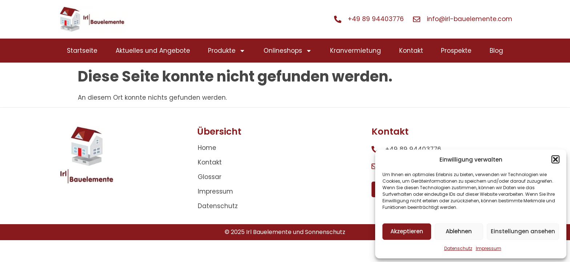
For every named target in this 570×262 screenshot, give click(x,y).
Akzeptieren (406, 231)
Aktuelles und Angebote (153, 50)
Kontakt (411, 50)
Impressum (488, 248)
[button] (555, 159)
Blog (496, 50)
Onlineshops (288, 50)
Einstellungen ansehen (523, 231)
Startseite (82, 50)
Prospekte (456, 50)
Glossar (209, 176)
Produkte (226, 50)
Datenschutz (458, 248)
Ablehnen (459, 231)
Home (207, 147)
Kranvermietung (355, 50)
